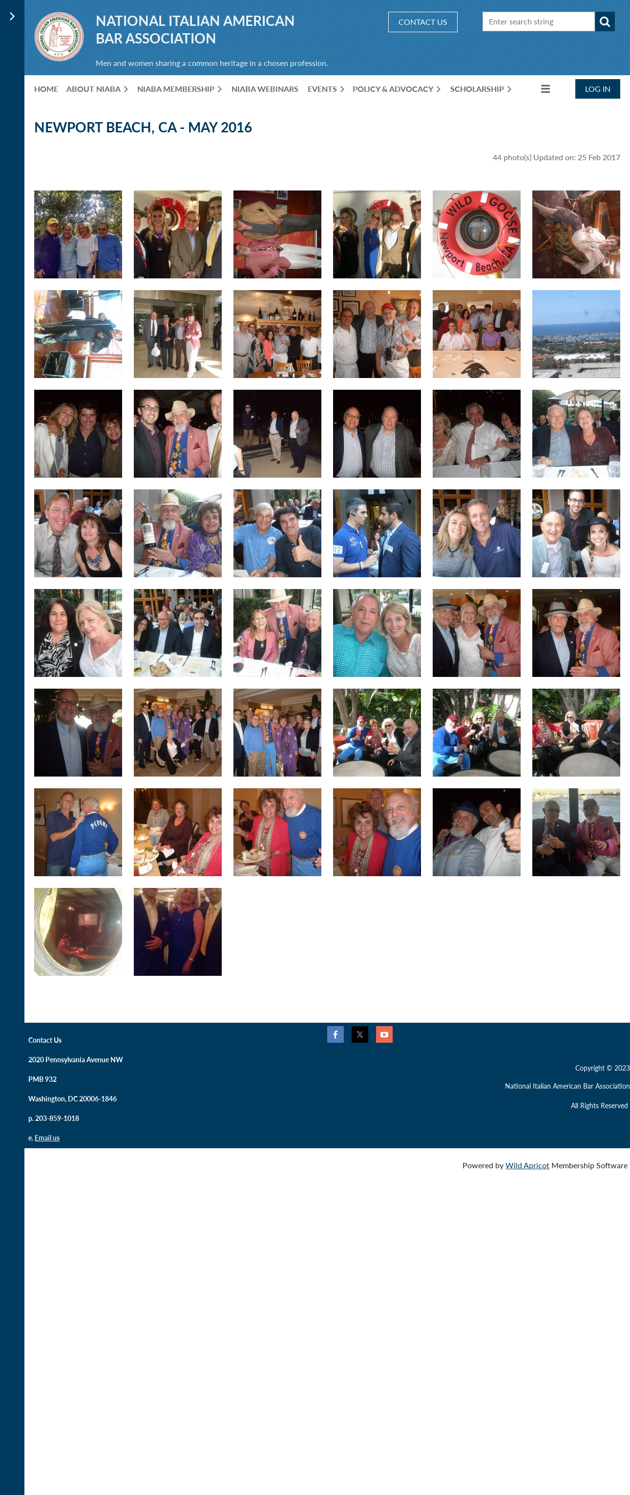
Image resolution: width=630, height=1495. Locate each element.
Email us (47, 1138)
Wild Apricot (527, 1165)
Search (605, 21)
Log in (597, 88)
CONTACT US (423, 21)
